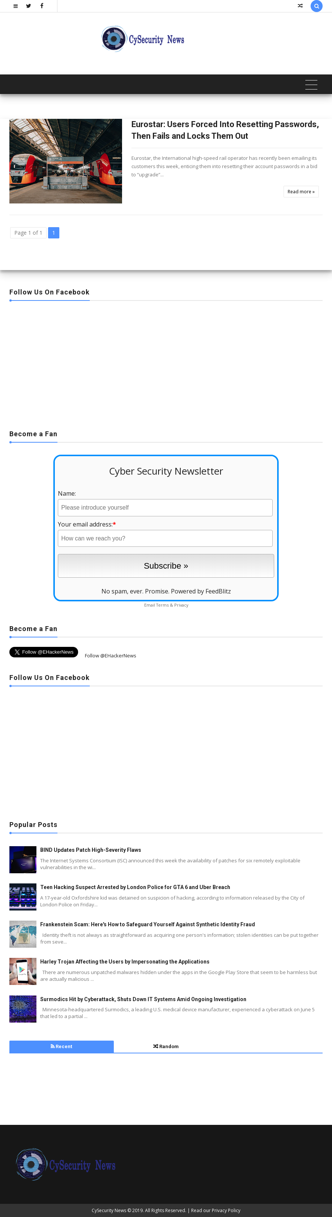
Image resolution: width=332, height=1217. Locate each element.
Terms (162, 605)
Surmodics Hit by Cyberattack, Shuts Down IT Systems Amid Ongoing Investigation (143, 999)
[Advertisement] (166, 363)
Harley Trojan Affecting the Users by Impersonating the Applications (125, 962)
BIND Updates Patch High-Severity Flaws (90, 850)
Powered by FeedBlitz (201, 591)
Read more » (301, 191)
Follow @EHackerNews (110, 655)
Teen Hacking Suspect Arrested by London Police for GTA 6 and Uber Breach (135, 887)
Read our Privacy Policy (215, 1210)
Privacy (181, 605)
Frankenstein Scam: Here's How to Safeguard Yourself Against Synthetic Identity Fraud (147, 924)
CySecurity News (109, 1210)
